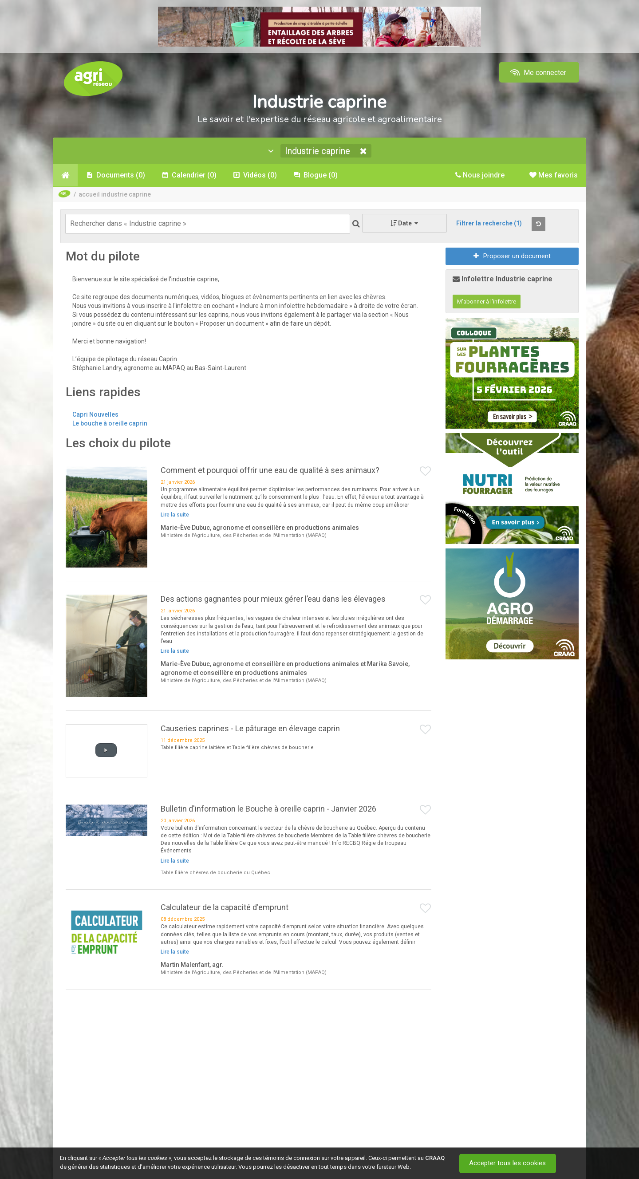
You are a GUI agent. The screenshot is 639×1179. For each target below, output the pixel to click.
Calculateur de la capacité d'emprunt (224, 907)
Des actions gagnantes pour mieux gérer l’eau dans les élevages (273, 598)
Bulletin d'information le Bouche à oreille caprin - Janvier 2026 (268, 808)
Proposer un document (512, 256)
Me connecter (537, 72)
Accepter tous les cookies (507, 1163)
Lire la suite (175, 515)
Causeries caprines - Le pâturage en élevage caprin (250, 728)
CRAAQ (435, 1158)
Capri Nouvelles (95, 414)
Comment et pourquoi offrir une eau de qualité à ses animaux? (270, 470)
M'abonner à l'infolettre (486, 301)
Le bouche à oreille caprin (109, 423)
